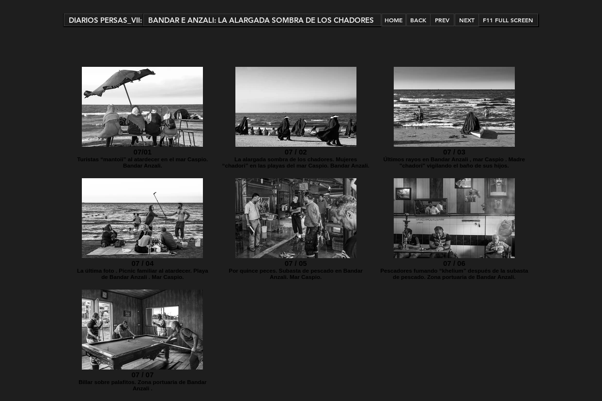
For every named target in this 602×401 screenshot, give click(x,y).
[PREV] (442, 20)
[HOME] (394, 20)
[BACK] (418, 20)
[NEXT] (467, 20)
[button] (104, 20)
